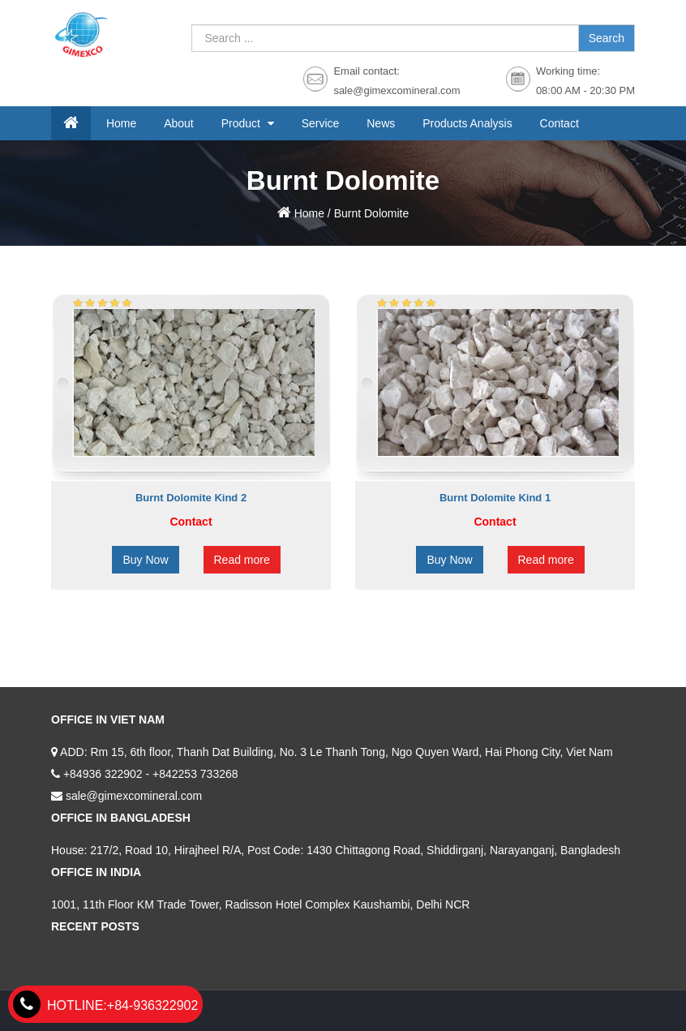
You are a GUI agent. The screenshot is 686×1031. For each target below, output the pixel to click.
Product (242, 123)
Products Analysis (467, 123)
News (381, 123)
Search (606, 38)
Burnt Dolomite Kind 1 (495, 498)
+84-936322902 (105, 1005)
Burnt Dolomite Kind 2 (191, 498)
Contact (559, 123)
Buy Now (145, 559)
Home (121, 123)
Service (321, 123)
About (179, 123)
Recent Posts (95, 926)
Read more (242, 559)
